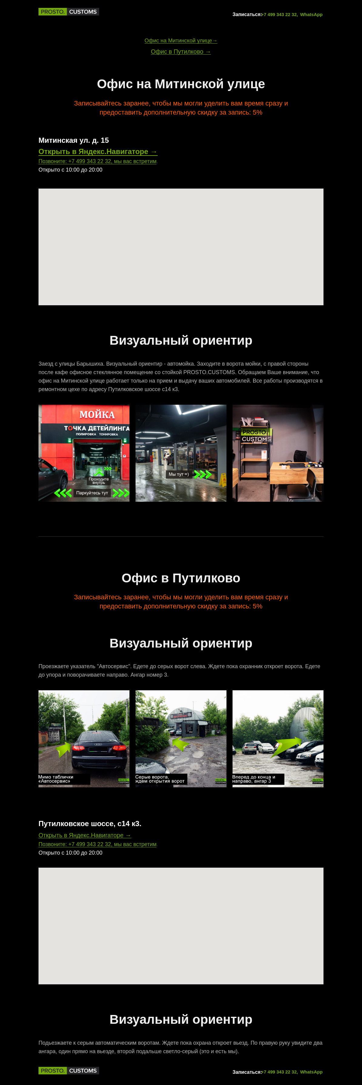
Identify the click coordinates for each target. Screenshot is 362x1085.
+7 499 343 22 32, (279, 14)
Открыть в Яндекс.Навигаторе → (98, 151)
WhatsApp (311, 14)
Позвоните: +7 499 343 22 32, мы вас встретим (97, 161)
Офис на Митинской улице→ (181, 41)
